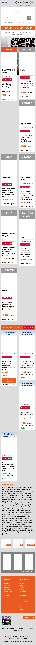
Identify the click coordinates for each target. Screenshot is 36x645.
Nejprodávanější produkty (12, 636)
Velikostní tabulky (23, 587)
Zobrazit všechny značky (27, 571)
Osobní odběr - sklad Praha (25, 602)
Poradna (21, 585)
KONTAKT (27, 2)
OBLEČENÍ (27, 156)
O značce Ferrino (22, 604)
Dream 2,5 (5, 291)
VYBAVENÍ (9, 270)
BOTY (9, 213)
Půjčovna (6, 602)
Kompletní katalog (29, 617)
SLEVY (9, 49)
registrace (30, 5)
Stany (29, 28)
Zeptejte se (21, 589)
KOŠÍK (33, 2)
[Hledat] (29, 18)
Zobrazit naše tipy (28, 327)
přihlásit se (12, 384)
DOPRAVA (20, 2)
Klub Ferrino (21, 583)
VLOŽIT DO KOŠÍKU (7, 79)
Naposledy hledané (25, 636)
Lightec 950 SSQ (26, 124)
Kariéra (20, 607)
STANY (9, 156)
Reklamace (6, 587)
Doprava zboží (7, 583)
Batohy (8, 28)
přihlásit (21, 5)
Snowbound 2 (7, 177)
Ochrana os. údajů (8, 591)
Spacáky (19, 28)
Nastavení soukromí (22, 638)
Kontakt (21, 600)
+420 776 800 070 (15, 22)
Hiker (22, 237)
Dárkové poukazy (7, 600)
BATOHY (27, 49)
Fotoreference (22, 605)
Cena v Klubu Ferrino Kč (8, 380)
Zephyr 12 (23, 70)
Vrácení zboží (7, 585)
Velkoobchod (12, 638)
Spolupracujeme (22, 591)
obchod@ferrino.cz (18, 630)
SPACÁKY (27, 103)
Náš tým (21, 609)
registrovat (5, 384)
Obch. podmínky (7, 589)
